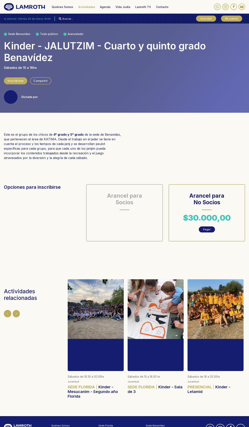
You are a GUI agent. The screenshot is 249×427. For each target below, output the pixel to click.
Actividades (86, 7)
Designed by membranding (114, 421)
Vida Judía (123, 7)
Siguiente (14, 312)
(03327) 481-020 (155, 404)
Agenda (105, 7)
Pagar (207, 229)
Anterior (6, 312)
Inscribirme (15, 80)
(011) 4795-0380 (107, 400)
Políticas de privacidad (64, 421)
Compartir (40, 80)
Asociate (206, 18)
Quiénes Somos (62, 7)
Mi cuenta (231, 18)
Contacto (162, 7)
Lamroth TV (143, 7)
